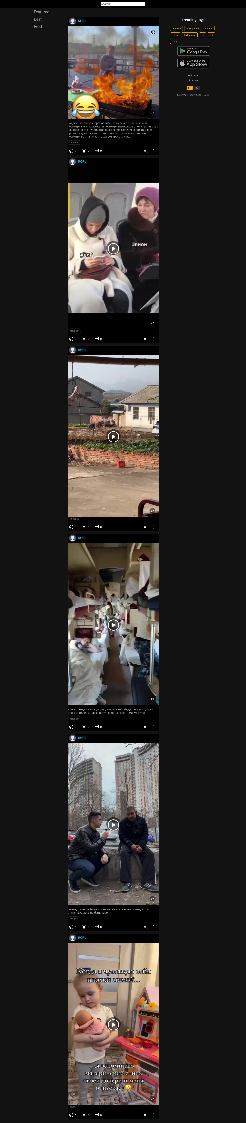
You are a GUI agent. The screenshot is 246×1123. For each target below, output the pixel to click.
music (175, 34)
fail (202, 34)
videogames (192, 28)
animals (208, 28)
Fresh (38, 26)
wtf (211, 34)
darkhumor (190, 34)
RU (196, 87)
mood (175, 41)
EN (189, 87)
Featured (41, 11)
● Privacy (193, 75)
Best (38, 19)
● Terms (193, 79)
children (176, 28)
